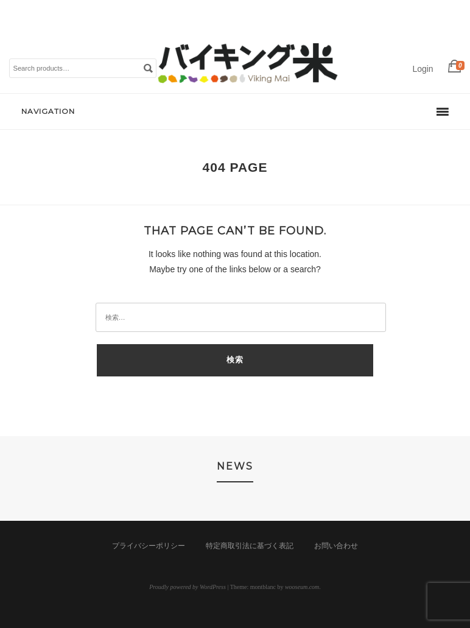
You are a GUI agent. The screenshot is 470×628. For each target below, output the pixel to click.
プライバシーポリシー (148, 546)
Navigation (48, 111)
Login (422, 69)
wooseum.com (302, 587)
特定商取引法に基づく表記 (249, 546)
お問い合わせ (336, 546)
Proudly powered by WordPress (187, 587)
